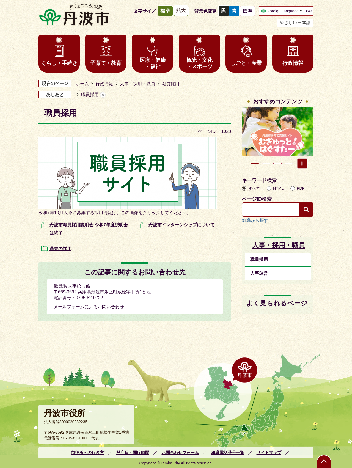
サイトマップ (269, 452)
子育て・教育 (106, 63)
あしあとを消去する (103, 95)
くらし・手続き (59, 63)
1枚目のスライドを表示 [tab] (255, 163)
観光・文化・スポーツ (199, 63)
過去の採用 (61, 248)
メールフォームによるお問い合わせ (89, 306)
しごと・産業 (246, 63)
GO (309, 11)
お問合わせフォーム (180, 452)
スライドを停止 (302, 163)
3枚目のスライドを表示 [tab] (277, 163)
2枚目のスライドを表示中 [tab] (266, 163)
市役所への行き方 (87, 452)
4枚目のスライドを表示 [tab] (289, 163)
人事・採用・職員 (137, 83)
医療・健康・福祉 (153, 63)
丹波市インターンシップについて (181, 224)
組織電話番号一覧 (227, 452)
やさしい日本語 (295, 22)
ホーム (82, 83)
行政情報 (292, 63)
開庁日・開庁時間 (132, 452)
